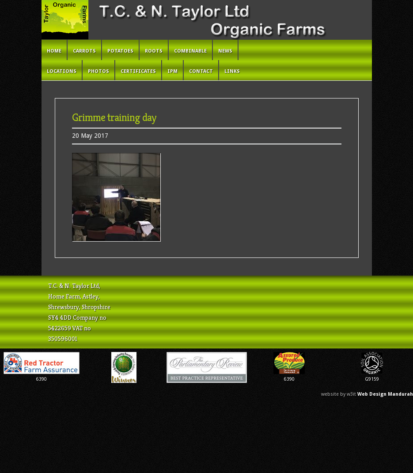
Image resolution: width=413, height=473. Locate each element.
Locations (61, 71)
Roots (154, 51)
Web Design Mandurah (385, 394)
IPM (172, 71)
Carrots (84, 51)
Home (54, 51)
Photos (98, 71)
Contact (201, 71)
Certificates (138, 71)
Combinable (190, 51)
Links (232, 71)
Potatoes (120, 51)
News (225, 51)
